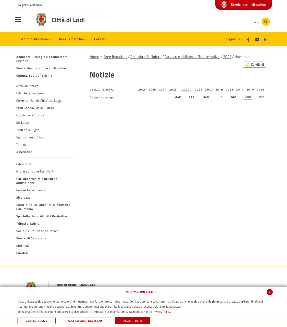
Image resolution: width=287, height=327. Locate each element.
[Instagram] (232, 21)
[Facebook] (207, 21)
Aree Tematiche (115, 56)
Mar (178, 97)
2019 (219, 89)
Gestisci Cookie (36, 320)
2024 (163, 89)
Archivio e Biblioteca (146, 56)
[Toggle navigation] (23, 22)
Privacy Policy (161, 311)
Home (94, 56)
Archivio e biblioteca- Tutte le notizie (192, 56)
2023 (173, 89)
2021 (198, 89)
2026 (142, 89)
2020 (209, 89)
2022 (227, 56)
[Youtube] (220, 21)
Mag (205, 97)
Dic (261, 97)
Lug (220, 97)
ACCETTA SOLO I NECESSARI (85, 320)
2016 (250, 89)
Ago (233, 97)
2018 (229, 89)
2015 (260, 89)
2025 (152, 89)
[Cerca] (260, 22)
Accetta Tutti (132, 320)
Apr (192, 97)
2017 (240, 89)
